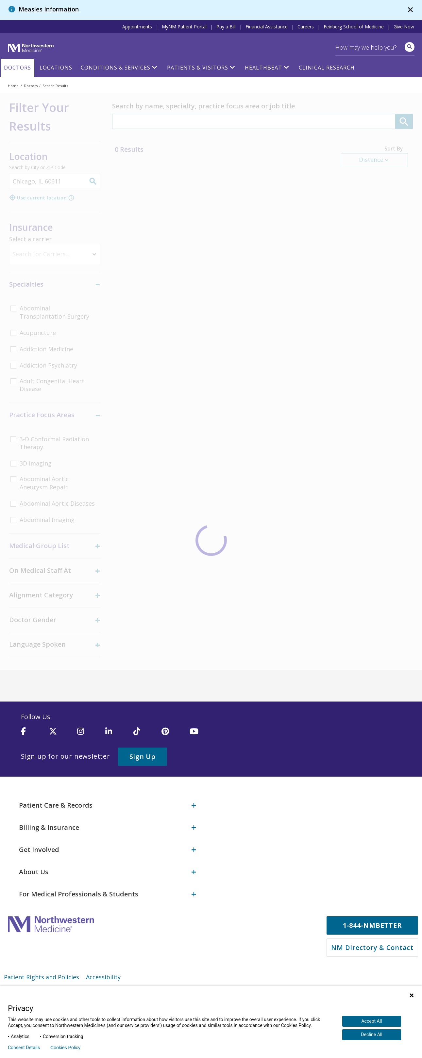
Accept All (371, 1021)
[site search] (409, 47)
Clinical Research (327, 67)
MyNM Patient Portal (184, 27)
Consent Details (24, 1047)
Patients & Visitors (197, 67)
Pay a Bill (226, 27)
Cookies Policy (65, 1047)
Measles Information (49, 9)
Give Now (404, 27)
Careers (305, 27)
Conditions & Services (115, 67)
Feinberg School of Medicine (354, 27)
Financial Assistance (266, 27)
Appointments (137, 27)
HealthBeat (263, 67)
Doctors (17, 67)
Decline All (371, 1034)
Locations (56, 67)
